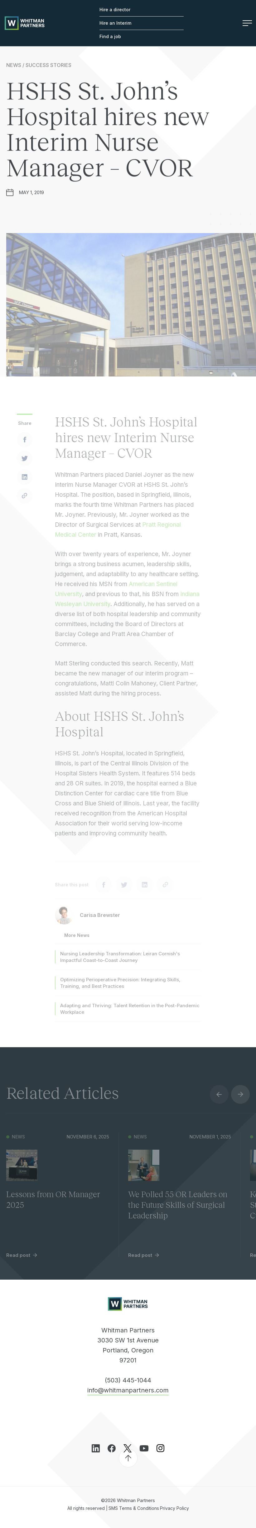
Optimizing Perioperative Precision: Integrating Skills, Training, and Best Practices (120, 988)
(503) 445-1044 (128, 1380)
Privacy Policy (174, 1508)
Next (240, 1099)
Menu (247, 23)
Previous (219, 1099)
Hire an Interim (115, 23)
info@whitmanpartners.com (128, 1390)
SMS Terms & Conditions (134, 1508)
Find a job (110, 36)
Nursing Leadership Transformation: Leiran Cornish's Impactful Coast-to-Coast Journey (120, 962)
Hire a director (114, 9)
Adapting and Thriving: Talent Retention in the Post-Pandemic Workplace (130, 1014)
